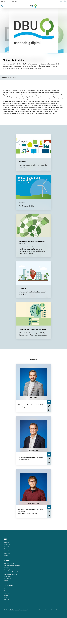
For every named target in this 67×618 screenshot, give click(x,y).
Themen (3, 77)
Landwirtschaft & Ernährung (12, 572)
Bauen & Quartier (9, 563)
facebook (6, 591)
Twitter (6, 595)
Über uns (7, 553)
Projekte (6, 547)
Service (6, 555)
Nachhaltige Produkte (10, 574)
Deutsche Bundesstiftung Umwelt (17, 610)
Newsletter (59, 610)
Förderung (7, 544)
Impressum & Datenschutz (38, 610)
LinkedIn (6, 589)
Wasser (6, 580)
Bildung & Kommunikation (12, 565)
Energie (6, 568)
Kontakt (51, 610)
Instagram (7, 593)
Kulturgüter (7, 570)
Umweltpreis (8, 551)
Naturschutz (8, 576)
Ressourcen (7, 578)
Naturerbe (7, 549)
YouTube (6, 599)
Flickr (5, 597)
